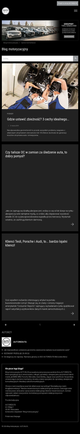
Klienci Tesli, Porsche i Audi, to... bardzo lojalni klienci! (36, 243)
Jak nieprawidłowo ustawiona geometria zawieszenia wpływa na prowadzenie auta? (37, 350)
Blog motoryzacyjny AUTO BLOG (5, 11)
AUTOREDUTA (67, 3)
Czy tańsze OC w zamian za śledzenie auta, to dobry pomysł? (36, 154)
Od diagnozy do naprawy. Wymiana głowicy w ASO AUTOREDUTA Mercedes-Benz (35, 357)
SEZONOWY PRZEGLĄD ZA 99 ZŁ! (17, 353)
